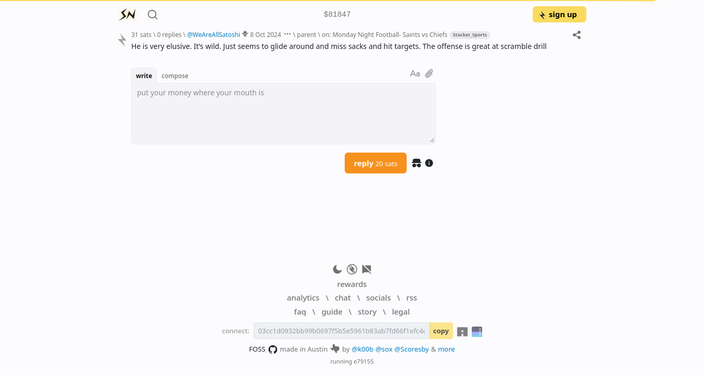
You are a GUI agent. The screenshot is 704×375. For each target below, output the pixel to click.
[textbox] (283, 113)
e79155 (363, 361)
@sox (383, 349)
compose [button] (174, 75)
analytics (303, 297)
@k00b (363, 349)
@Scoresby (412, 349)
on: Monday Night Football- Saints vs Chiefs (384, 34)
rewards (352, 284)
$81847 (337, 15)
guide (331, 311)
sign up (557, 14)
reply (376, 163)
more (446, 349)
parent (306, 34)
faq (300, 311)
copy (441, 330)
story (367, 311)
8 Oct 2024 (265, 34)
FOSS (263, 349)
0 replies (169, 34)
